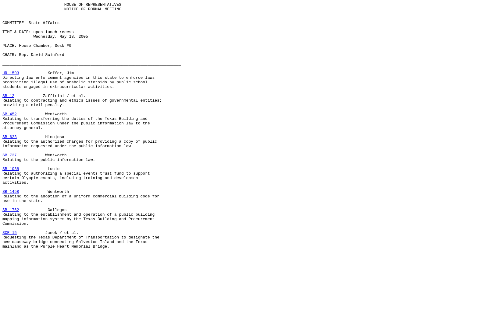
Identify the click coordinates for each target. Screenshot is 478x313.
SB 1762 (10, 251)
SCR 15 (9, 279)
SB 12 (8, 114)
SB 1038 (10, 202)
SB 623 (9, 164)
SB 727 (9, 186)
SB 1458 (10, 229)
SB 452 (9, 136)
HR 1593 (10, 87)
